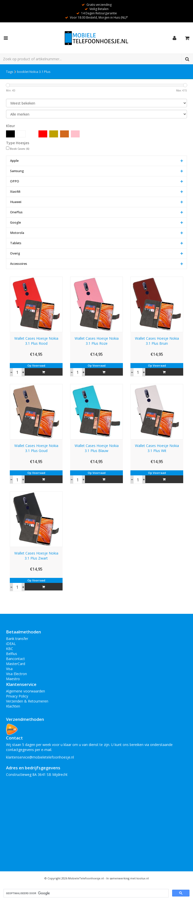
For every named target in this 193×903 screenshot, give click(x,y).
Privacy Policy (17, 696)
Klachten (13, 706)
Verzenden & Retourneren (27, 701)
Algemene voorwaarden (25, 691)
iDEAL (11, 643)
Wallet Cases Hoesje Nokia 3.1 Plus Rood (36, 341)
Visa (9, 668)
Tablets (15, 243)
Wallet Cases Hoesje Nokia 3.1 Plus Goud (36, 448)
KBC (9, 648)
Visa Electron (16, 673)
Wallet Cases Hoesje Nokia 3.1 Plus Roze (97, 341)
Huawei (15, 202)
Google (15, 222)
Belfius (11, 653)
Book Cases (19, 148)
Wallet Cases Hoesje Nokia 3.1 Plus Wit (157, 448)
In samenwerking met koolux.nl (127, 878)
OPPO (14, 181)
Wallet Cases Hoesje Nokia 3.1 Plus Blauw (97, 448)
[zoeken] (85, 893)
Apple (14, 161)
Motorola (17, 233)
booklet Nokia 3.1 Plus (34, 71)
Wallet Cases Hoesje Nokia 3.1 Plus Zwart (36, 556)
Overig (15, 253)
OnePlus (16, 212)
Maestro (13, 678)
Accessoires (18, 264)
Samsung (17, 171)
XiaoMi (15, 191)
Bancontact (15, 658)
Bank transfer (17, 638)
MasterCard (15, 663)
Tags (9, 71)
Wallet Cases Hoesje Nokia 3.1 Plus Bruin (157, 341)
